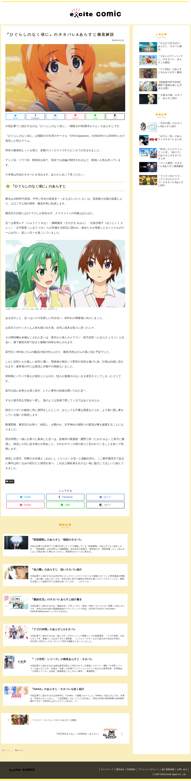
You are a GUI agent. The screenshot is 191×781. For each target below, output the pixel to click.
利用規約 (129, 770)
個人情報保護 (167, 770)
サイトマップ (104, 770)
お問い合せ (182, 770)
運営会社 (118, 770)
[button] (115, 116)
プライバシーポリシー (147, 770)
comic (9, 481)
